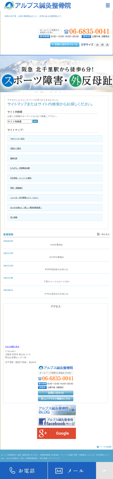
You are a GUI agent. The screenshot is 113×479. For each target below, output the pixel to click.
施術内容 (13, 158)
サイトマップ (54, 458)
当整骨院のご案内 (14, 455)
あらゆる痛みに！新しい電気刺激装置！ (26, 208)
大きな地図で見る (12, 347)
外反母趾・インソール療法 (20, 178)
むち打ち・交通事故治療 (20, 168)
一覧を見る (105, 234)
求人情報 (13, 217)
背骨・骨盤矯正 (16, 188)
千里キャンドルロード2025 (56, 281)
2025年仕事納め (56, 257)
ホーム (3, 455)
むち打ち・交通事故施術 (40, 455)
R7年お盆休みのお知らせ (56, 294)
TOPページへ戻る (17, 139)
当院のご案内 (15, 148)
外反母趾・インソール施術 (62, 455)
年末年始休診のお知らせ (56, 269)
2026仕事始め (56, 244)
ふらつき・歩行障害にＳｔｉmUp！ (24, 198)
